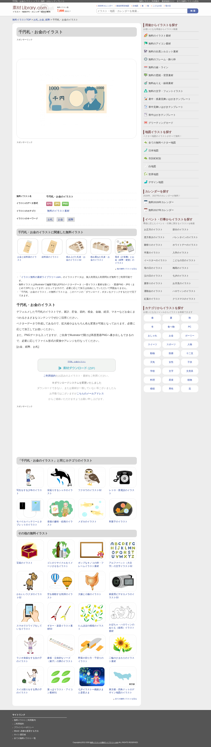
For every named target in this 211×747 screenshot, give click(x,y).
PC (189, 326)
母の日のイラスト (153, 268)
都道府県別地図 (122, 6)
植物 (189, 380)
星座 (171, 380)
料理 (152, 380)
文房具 (189, 371)
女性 (171, 362)
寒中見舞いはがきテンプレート (166, 106)
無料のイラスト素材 (58, 210)
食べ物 (171, 326)
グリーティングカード (161, 122)
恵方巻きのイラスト (154, 237)
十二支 (189, 353)
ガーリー (189, 335)
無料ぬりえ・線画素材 (161, 83)
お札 (35, 19)
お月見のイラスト (182, 283)
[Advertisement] (77, 49)
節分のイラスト (181, 229)
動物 (152, 353)
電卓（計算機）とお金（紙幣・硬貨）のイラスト (124, 260)
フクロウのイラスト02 (90, 490)
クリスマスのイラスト (184, 298)
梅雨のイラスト (181, 268)
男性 (171, 388)
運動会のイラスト (153, 291)
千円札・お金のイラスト (77, 362)
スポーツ (171, 344)
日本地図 (153, 150)
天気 (152, 362)
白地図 (135, 6)
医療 (171, 353)
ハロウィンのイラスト (184, 291)
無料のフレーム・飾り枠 (162, 59)
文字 (171, 371)
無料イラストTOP (21, 19)
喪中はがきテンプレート (162, 114)
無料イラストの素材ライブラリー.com (104, 742)
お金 (41, 19)
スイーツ (152, 344)
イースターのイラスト (155, 260)
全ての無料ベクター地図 (162, 142)
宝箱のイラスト (24, 562)
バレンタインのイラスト (185, 237)
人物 (189, 344)
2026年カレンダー (105, 6)
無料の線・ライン (158, 67)
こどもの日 (157, 6)
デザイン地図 (156, 182)
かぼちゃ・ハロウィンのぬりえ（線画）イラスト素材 (121, 627)
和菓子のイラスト (118, 521)
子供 (189, 362)
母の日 (168, 6)
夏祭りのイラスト (153, 283)
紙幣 (47, 19)
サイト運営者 (20, 734)
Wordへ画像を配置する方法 (26, 731)
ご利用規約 (49, 375)
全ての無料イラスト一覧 (25, 738)
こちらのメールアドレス (90, 393)
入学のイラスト (181, 252)
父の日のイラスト (153, 275)
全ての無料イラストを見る (188, 1)
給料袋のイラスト (50, 257)
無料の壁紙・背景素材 (161, 75)
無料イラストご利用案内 (149, 1)
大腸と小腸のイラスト (89, 594)
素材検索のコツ (168, 1)
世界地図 (153, 174)
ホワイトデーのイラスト (185, 244)
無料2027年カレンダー (161, 210)
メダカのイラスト (87, 521)
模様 (152, 388)
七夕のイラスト (181, 275)
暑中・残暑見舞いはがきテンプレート (170, 99)
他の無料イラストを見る (127, 269)
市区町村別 (155, 158)
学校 (152, 371)
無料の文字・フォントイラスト (166, 91)
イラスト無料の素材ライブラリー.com (41, 277)
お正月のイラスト (153, 229)
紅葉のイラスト (152, 298)
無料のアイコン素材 (160, 43)
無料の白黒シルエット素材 (163, 51)
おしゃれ (152, 335)
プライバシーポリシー (24, 727)
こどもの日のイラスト (184, 260)
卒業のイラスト (152, 252)
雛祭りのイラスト (153, 244)
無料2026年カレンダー (161, 202)
